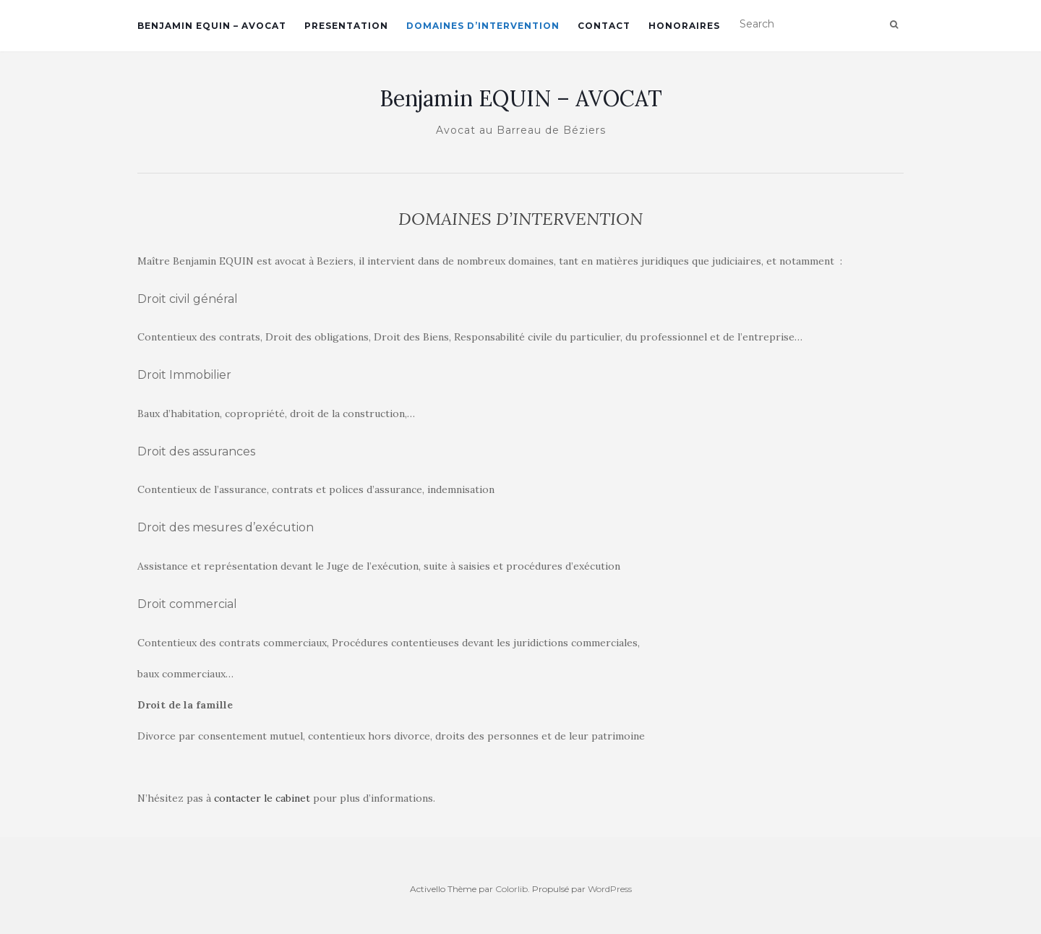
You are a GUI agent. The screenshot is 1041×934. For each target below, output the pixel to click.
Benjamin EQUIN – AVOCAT (521, 98)
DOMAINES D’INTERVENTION (483, 25)
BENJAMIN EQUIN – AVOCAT (211, 25)
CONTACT (604, 25)
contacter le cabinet (262, 798)
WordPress (610, 888)
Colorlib (511, 888)
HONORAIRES (684, 25)
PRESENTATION (346, 25)
